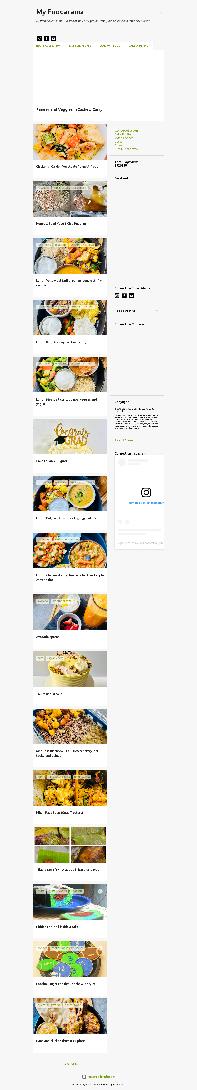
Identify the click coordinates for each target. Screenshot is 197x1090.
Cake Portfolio (109, 46)
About (119, 145)
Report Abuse (124, 440)
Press (118, 141)
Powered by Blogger (98, 1076)
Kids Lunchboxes (80, 46)
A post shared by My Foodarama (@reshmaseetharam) (151, 543)
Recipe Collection (48, 46)
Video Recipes (124, 138)
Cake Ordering (138, 46)
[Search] (161, 12)
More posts (70, 1063)
